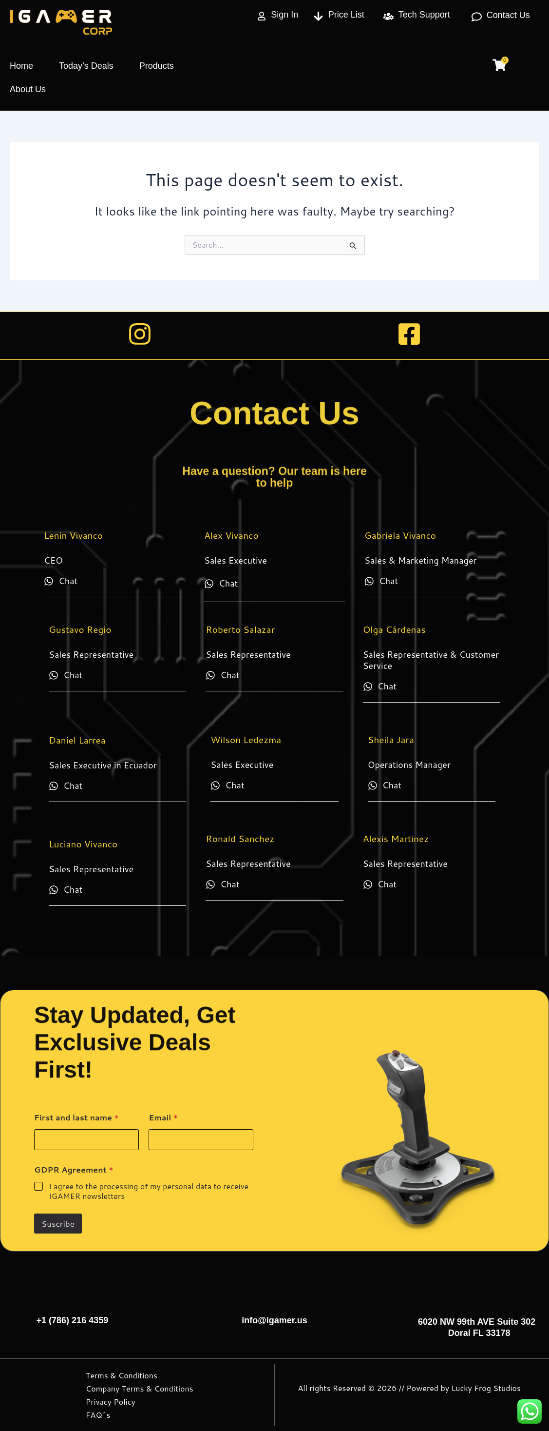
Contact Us (508, 15)
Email (163, 1117)
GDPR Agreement (74, 1169)
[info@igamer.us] (275, 1302)
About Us (28, 89)
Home (21, 66)
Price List (346, 15)
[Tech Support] (388, 16)
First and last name (76, 1117)
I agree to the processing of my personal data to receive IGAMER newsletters (148, 1191)
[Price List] (318, 16)
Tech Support (424, 15)
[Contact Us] (477, 17)
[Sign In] (261, 16)
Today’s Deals (86, 66)
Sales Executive (235, 560)
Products (156, 66)
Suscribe (58, 1223)
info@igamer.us (274, 1320)
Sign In (284, 15)
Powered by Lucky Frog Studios (463, 1387)
